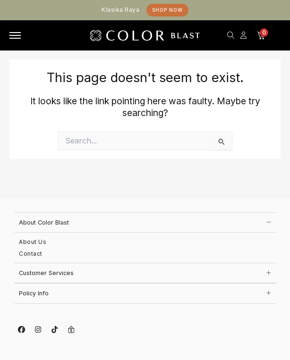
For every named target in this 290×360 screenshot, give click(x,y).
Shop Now (167, 10)
